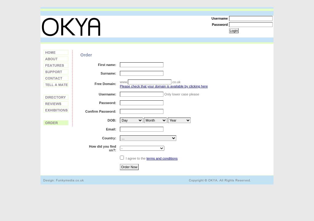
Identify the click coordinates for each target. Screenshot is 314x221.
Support (56, 71)
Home (56, 52)
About (56, 58)
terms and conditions (162, 158)
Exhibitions (56, 110)
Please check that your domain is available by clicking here (164, 86)
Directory (56, 97)
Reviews (56, 103)
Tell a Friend (56, 84)
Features (56, 65)
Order (56, 122)
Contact (56, 78)
